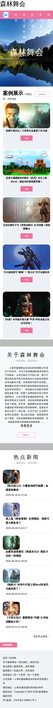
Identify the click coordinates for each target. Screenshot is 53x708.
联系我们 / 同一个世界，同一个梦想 (21, 675)
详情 (26, 138)
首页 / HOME (9, 658)
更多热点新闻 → (41, 636)
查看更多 (26, 426)
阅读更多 (42, 94)
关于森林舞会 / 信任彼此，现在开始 (21, 662)
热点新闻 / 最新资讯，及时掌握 (18, 666)
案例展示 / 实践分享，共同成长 (18, 670)
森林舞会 (12, 3)
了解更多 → (26, 435)
